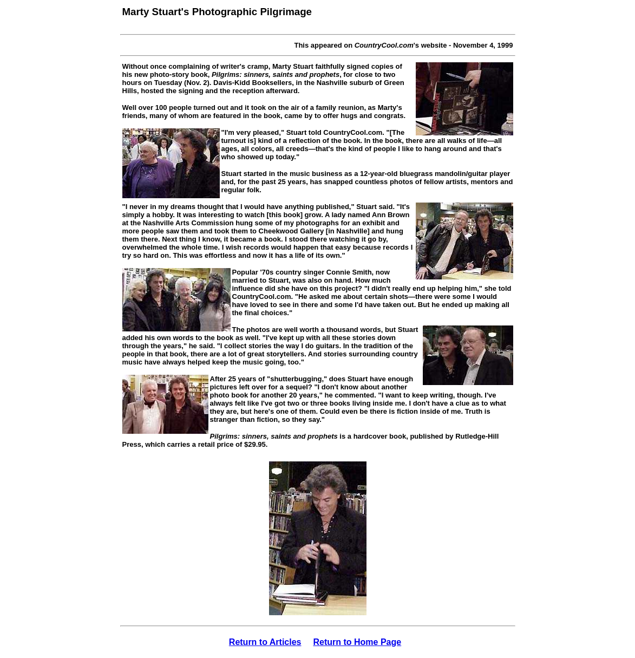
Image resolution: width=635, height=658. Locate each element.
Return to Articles (265, 642)
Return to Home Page (357, 642)
